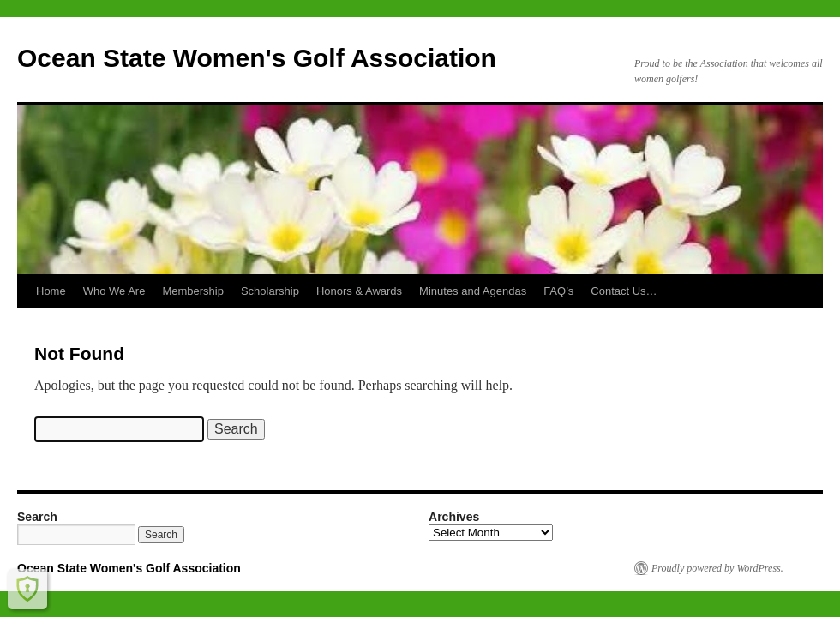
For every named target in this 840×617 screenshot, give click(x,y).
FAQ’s (558, 291)
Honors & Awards (359, 291)
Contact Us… (624, 291)
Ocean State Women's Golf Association (256, 58)
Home (51, 291)
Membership (193, 291)
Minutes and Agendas (472, 291)
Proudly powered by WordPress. (717, 568)
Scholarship (270, 291)
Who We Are (114, 291)
